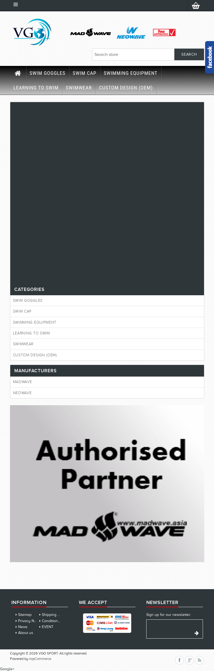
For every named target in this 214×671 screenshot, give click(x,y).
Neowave (22, 393)
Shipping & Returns (58, 615)
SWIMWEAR (79, 88)
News (23, 627)
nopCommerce (40, 659)
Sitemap (25, 615)
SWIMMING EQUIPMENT (130, 73)
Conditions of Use (57, 621)
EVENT (47, 627)
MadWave (22, 382)
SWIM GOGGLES (48, 73)
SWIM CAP (84, 73)
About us (25, 633)
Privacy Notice (30, 621)
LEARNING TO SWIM (36, 88)
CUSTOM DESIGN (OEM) (126, 88)
